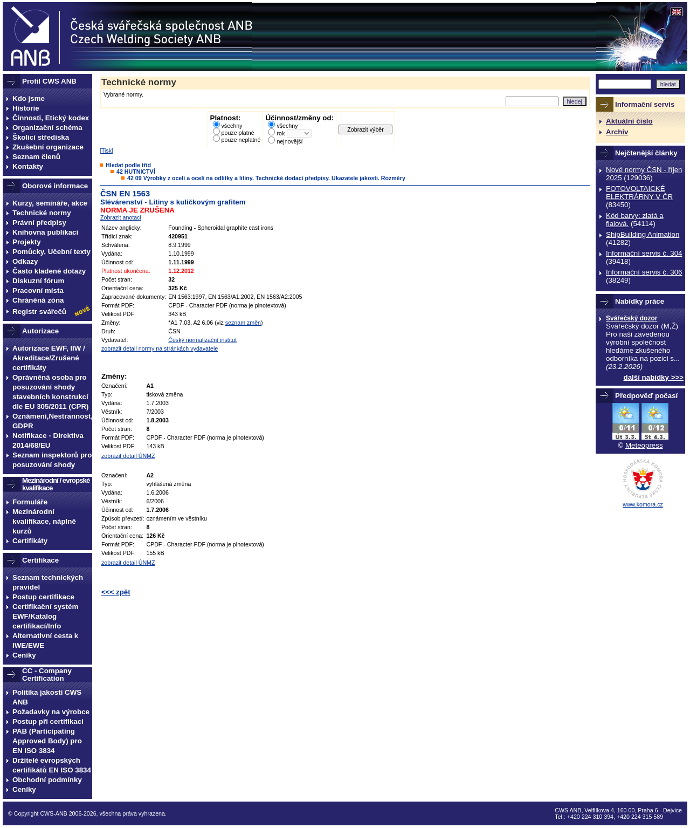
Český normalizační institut (202, 340)
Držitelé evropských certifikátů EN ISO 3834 (51, 765)
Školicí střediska (40, 137)
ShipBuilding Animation (642, 234)
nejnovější (289, 141)
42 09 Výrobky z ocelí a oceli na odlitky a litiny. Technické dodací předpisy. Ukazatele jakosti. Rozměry (266, 178)
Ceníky (24, 655)
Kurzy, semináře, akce (49, 203)
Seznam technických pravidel (47, 582)
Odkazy (25, 261)
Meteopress (644, 445)
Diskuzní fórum (38, 281)
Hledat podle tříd (128, 165)
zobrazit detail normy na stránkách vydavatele (159, 348)
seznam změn (243, 322)
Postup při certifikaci (48, 721)
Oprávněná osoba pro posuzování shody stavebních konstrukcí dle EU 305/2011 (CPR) (50, 391)
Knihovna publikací (45, 232)
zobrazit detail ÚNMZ (128, 456)
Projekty (26, 242)
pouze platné (238, 132)
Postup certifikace (43, 597)
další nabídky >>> (654, 377)
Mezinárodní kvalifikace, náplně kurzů (44, 521)
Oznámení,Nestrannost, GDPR (52, 421)
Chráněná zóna (38, 300)
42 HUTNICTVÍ (135, 171)
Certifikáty (29, 541)
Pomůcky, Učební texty (51, 252)
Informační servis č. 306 (644, 272)
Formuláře (29, 502)
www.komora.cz (643, 504)
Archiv (617, 132)
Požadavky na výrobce (50, 712)
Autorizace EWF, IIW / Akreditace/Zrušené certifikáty (48, 358)
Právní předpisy (39, 222)
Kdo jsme (28, 98)
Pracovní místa (38, 290)
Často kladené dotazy (49, 271)
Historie (25, 108)
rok (281, 133)
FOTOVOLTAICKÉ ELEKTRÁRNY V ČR (639, 192)
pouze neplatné (241, 139)
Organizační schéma (47, 128)
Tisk (106, 150)
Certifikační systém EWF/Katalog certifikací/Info (45, 616)
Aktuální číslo (629, 121)
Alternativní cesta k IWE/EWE (45, 640)
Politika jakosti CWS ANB (46, 697)
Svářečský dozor (631, 318)
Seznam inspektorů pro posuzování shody (52, 460)
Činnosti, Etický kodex (50, 118)
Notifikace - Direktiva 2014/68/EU (48, 440)
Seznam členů (36, 157)
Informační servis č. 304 (644, 253)
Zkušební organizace (48, 147)
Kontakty (27, 166)
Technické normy (41, 213)
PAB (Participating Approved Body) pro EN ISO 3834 (47, 741)
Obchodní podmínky (47, 780)
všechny (232, 125)
